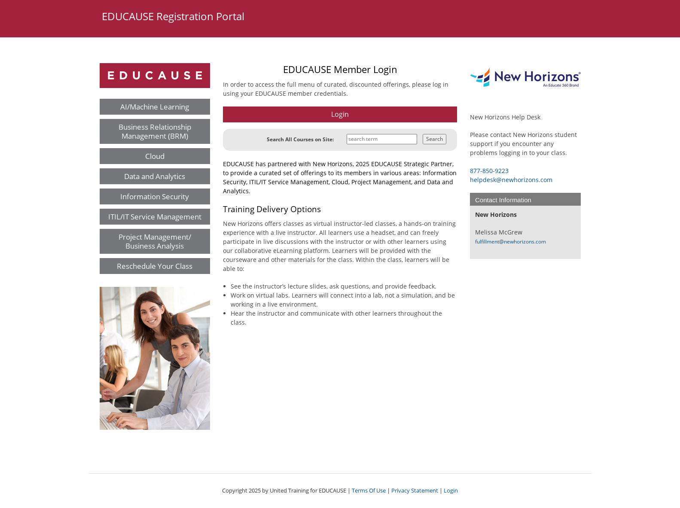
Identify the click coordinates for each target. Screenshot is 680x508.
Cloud (155, 156)
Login (451, 490)
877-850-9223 (489, 171)
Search (434, 139)
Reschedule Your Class (154, 266)
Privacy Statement (414, 490)
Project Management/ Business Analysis (155, 241)
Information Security (154, 196)
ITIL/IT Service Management (154, 217)
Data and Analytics (154, 176)
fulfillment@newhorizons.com (510, 241)
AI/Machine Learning (154, 107)
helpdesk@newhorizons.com (511, 180)
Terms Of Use (369, 490)
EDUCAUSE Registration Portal (173, 16)
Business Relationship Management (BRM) (155, 131)
